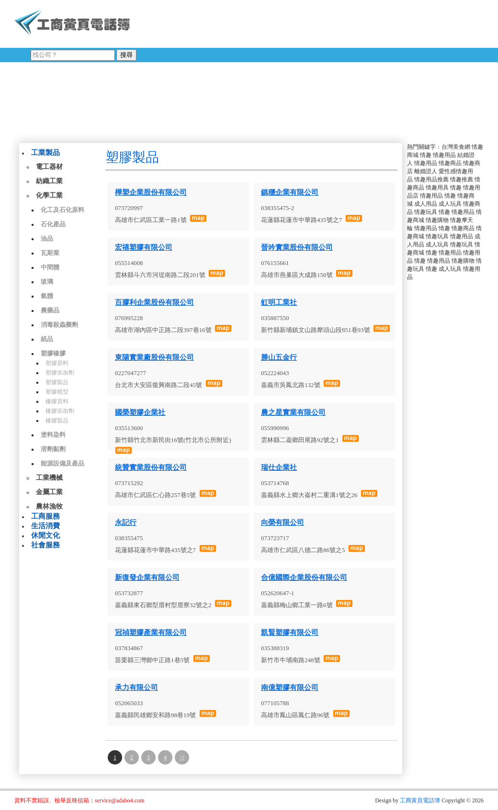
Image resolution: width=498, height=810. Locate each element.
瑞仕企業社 (279, 467)
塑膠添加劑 (59, 372)
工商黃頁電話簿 (420, 800)
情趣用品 (444, 155)
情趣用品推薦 (431, 179)
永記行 (125, 522)
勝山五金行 (279, 357)
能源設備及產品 (62, 463)
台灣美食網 (455, 147)
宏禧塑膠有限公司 (143, 247)
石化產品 (53, 224)
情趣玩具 (425, 212)
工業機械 (49, 477)
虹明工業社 (279, 302)
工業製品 (45, 152)
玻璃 (47, 281)
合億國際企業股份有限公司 (304, 577)
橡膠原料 (56, 401)
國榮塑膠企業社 (140, 412)
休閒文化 (45, 535)
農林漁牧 (49, 506)
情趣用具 (437, 187)
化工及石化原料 (62, 209)
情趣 (425, 155)
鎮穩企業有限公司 (289, 192)
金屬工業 (49, 492)
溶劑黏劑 (53, 449)
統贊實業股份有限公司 (151, 467)
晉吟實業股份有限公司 (297, 247)
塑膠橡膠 (53, 353)
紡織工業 (49, 181)
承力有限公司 (136, 687)
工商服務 (45, 516)
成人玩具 (450, 203)
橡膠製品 (56, 420)
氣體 (47, 296)
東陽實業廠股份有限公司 (154, 357)
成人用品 (425, 203)
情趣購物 (437, 220)
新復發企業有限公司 (147, 577)
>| (182, 757)
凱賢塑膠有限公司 (289, 632)
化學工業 (49, 195)
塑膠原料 (56, 363)
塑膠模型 (56, 391)
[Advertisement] (258, 69)
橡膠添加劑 (59, 411)
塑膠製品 (56, 382)
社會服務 (45, 545)
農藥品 (50, 310)
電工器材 (49, 166)
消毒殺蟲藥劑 (59, 324)
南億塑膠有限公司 (289, 687)
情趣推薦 (461, 179)
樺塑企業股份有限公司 (151, 192)
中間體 (50, 267)
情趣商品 (450, 163)
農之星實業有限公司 (293, 412)
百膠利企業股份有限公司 (154, 302)
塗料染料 (53, 434)
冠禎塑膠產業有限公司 (151, 632)
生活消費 (45, 526)
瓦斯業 (50, 252)
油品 (47, 238)
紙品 (47, 339)
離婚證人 (425, 171)
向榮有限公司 (282, 522)
